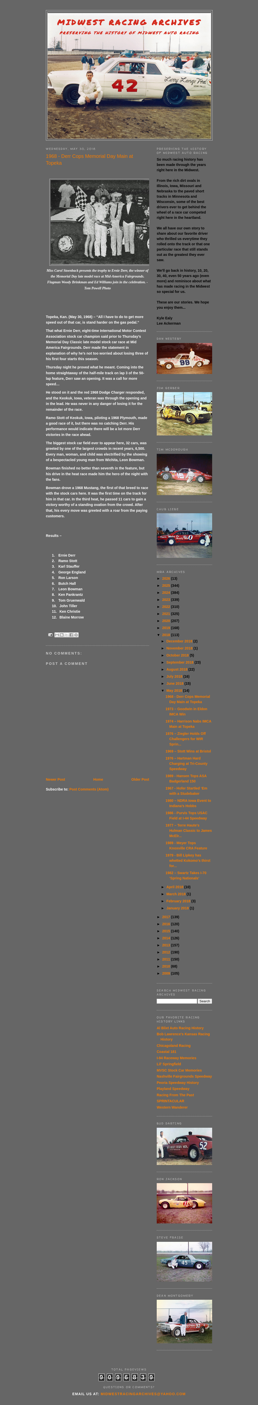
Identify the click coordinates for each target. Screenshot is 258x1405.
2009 (166, 973)
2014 (166, 938)
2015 (166, 931)
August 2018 (177, 669)
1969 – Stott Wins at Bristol (188, 751)
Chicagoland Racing (174, 1046)
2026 (166, 578)
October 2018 (178, 655)
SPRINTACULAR (170, 1101)
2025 (166, 586)
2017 (166, 917)
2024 (166, 593)
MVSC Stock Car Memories (179, 1070)
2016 (166, 924)
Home (98, 779)
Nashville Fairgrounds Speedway (184, 1076)
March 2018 (176, 894)
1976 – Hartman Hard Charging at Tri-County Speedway (187, 763)
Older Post (140, 779)
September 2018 (180, 662)
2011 (166, 959)
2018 (166, 635)
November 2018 (179, 648)
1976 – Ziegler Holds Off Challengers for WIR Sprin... (186, 739)
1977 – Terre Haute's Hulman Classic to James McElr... (189, 830)
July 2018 (174, 676)
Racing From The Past (175, 1095)
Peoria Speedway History (178, 1083)
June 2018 (175, 683)
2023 (166, 600)
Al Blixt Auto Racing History (180, 1028)
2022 (166, 607)
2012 (166, 952)
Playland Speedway (173, 1089)
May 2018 (174, 691)
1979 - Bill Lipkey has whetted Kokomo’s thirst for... (188, 860)
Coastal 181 (166, 1052)
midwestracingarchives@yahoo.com (143, 1394)
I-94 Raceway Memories (176, 1058)
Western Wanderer (172, 1107)
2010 (166, 966)
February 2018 (178, 901)
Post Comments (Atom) (89, 789)
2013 (166, 945)
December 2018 (179, 641)
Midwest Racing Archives (129, 22)
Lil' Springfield (169, 1064)
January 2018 (178, 908)
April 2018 (175, 887)
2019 (166, 628)
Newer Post (55, 779)
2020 (166, 621)
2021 (166, 614)
